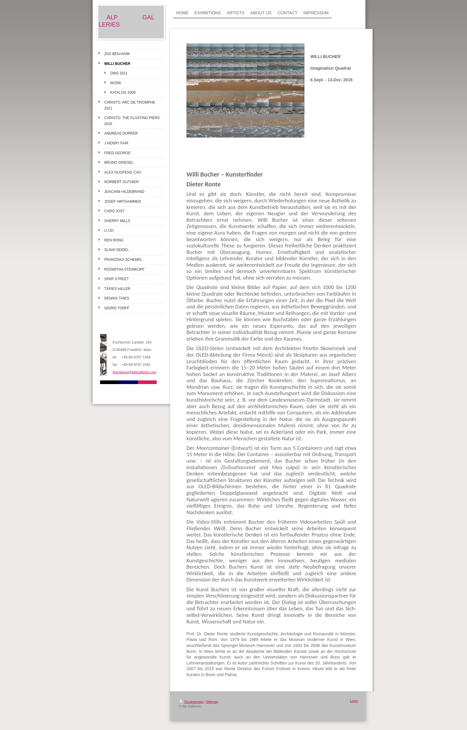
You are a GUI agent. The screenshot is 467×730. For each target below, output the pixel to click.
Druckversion (191, 702)
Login (354, 701)
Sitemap (212, 702)
